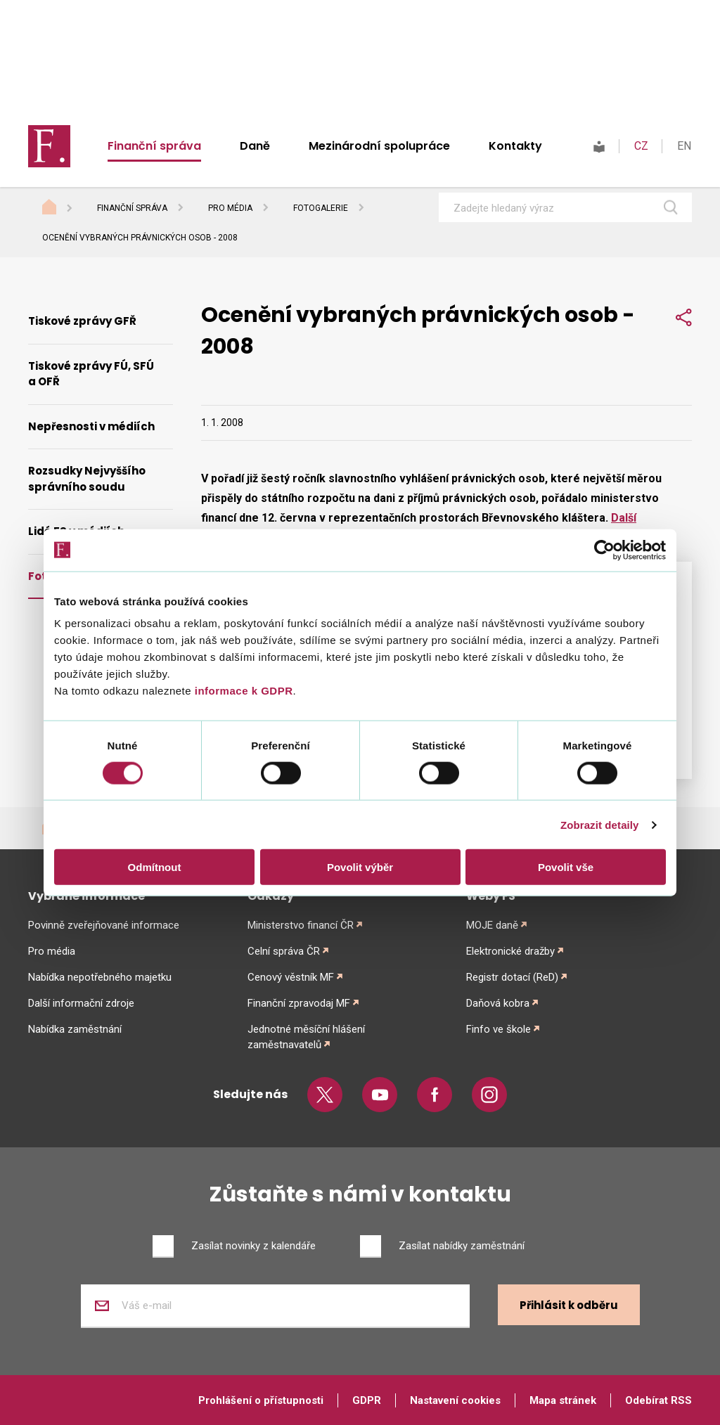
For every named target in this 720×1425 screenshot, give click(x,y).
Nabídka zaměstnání (75, 1029)
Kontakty (515, 146)
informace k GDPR (241, 691)
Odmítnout (154, 867)
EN (684, 146)
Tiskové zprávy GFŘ (82, 321)
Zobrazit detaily (599, 824)
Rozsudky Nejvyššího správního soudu (87, 478)
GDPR (366, 1400)
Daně (255, 146)
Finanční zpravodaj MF (299, 1003)
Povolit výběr (360, 867)
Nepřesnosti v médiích (91, 426)
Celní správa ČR (284, 951)
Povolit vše (565, 867)
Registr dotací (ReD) (512, 977)
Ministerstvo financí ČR (301, 925)
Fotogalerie (320, 208)
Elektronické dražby (510, 951)
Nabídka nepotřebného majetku (100, 977)
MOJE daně (492, 925)
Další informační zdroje (81, 1003)
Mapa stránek (562, 1400)
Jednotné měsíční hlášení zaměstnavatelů (306, 1037)
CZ (641, 146)
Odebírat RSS (658, 1400)
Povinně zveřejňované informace (103, 925)
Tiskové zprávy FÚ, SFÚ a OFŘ (91, 374)
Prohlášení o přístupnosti (260, 1400)
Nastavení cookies (455, 1400)
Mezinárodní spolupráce (379, 146)
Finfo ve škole (498, 1029)
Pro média (230, 208)
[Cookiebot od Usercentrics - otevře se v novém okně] (604, 549)
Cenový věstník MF (291, 977)
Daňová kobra (497, 1003)
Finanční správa (154, 146)
